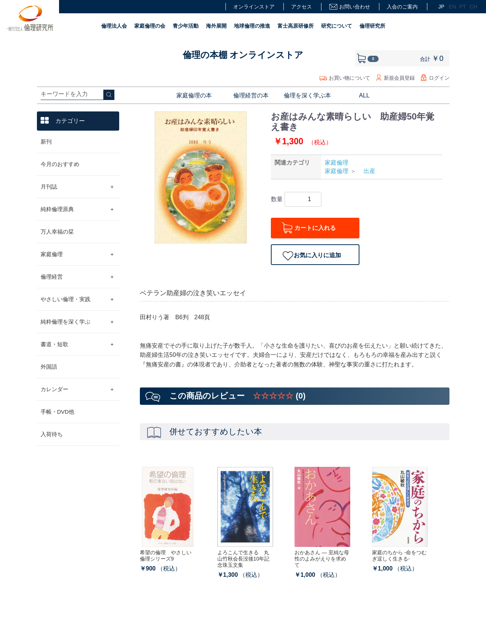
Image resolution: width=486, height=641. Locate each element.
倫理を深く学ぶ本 (307, 95)
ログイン (439, 78)
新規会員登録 (399, 78)
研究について (336, 26)
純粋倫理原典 (77, 209)
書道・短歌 (77, 344)
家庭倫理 (77, 254)
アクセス (301, 7)
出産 (366, 171)
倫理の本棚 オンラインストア (243, 55)
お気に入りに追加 (317, 255)
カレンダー (77, 389)
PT (462, 7)
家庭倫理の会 (149, 26)
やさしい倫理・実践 (77, 299)
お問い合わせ (349, 7)
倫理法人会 (114, 26)
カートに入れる (315, 228)
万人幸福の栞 (57, 231)
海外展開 (216, 26)
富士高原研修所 (296, 26)
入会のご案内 (402, 7)
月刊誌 (77, 187)
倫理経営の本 (251, 95)
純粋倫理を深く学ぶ (77, 322)
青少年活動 (186, 26)
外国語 (49, 366)
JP (441, 7)
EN (451, 7)
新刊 (46, 141)
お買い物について (349, 78)
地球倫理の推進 (252, 26)
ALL (364, 95)
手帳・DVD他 (58, 412)
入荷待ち (52, 434)
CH (472, 7)
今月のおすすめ (60, 164)
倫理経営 (77, 277)
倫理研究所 (372, 26)
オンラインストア (254, 7)
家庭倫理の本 (194, 95)
